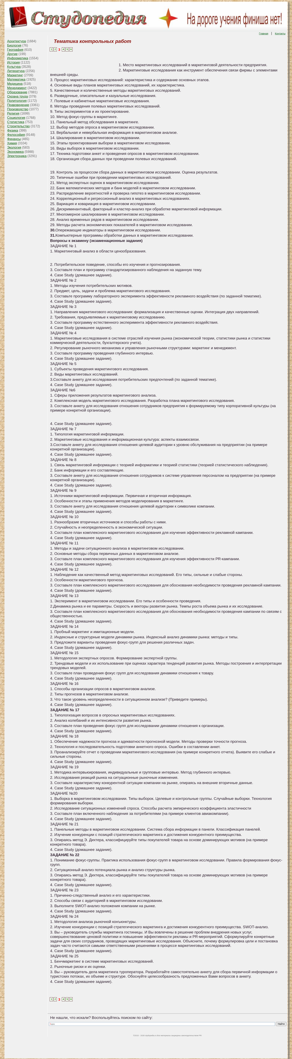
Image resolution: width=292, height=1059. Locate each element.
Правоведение (18, 105)
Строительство (18, 126)
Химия (12, 143)
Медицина (15, 83)
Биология (14, 45)
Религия (13, 113)
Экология (14, 147)
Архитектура (16, 41)
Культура (14, 66)
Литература (16, 71)
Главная (263, 33)
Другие (12, 54)
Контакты (280, 33)
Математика (16, 79)
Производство (17, 109)
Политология (17, 100)
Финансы (14, 139)
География (15, 49)
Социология (16, 117)
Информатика (17, 58)
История (13, 62)
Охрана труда (17, 96)
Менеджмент (17, 88)
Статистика (15, 122)
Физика (12, 130)
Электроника (17, 156)
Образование (17, 92)
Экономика (15, 151)
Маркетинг (15, 75)
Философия (16, 134)
